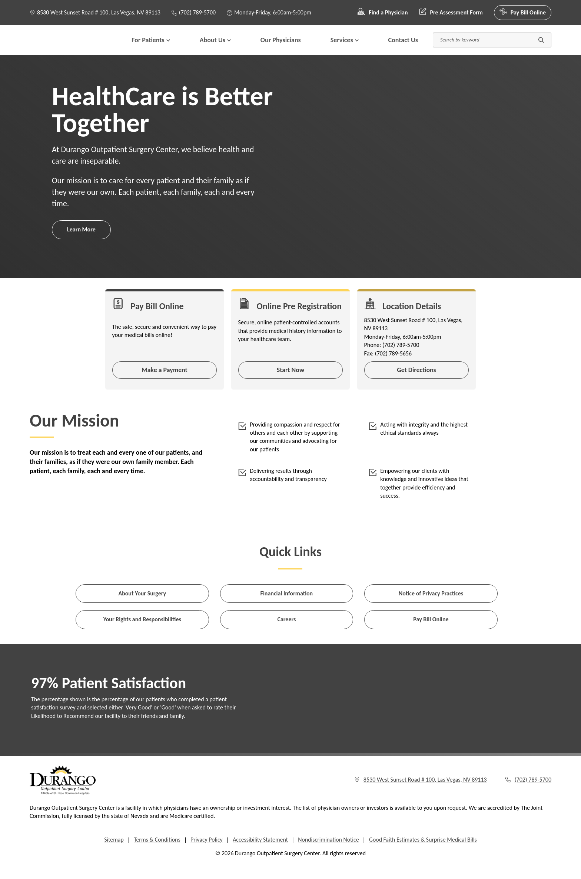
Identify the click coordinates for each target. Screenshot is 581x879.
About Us (215, 47)
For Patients (151, 47)
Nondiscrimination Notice (328, 855)
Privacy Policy (206, 855)
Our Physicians (280, 47)
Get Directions (416, 385)
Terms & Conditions (156, 855)
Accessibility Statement (260, 855)
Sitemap (112, 855)
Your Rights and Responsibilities (142, 635)
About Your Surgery (142, 609)
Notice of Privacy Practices (431, 609)
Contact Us (403, 47)
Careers (286, 635)
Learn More (81, 244)
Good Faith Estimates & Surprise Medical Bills (423, 855)
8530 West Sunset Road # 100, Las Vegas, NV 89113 (98, 12)
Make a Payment (165, 385)
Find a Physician (383, 12)
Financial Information (286, 609)
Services (345, 47)
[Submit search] (541, 47)
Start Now (290, 385)
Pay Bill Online (522, 12)
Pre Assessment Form (451, 12)
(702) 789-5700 (194, 12)
